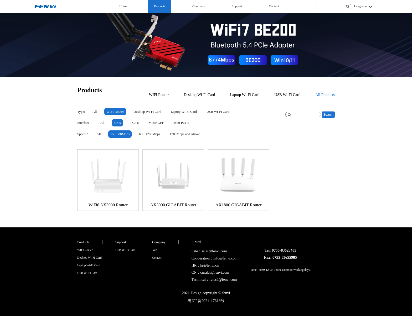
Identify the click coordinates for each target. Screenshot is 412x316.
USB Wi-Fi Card (287, 95)
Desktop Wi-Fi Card (199, 95)
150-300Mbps (120, 134)
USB (117, 123)
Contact (274, 6)
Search (328, 114)
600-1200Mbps (149, 134)
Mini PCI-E (181, 123)
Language (360, 6)
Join (154, 250)
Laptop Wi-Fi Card (244, 95)
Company (198, 6)
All (94, 112)
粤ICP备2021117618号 (206, 301)
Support (237, 6)
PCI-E (134, 123)
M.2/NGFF (156, 123)
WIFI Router (159, 95)
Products (160, 6)
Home (123, 6)
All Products (325, 95)
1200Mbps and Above (185, 134)
